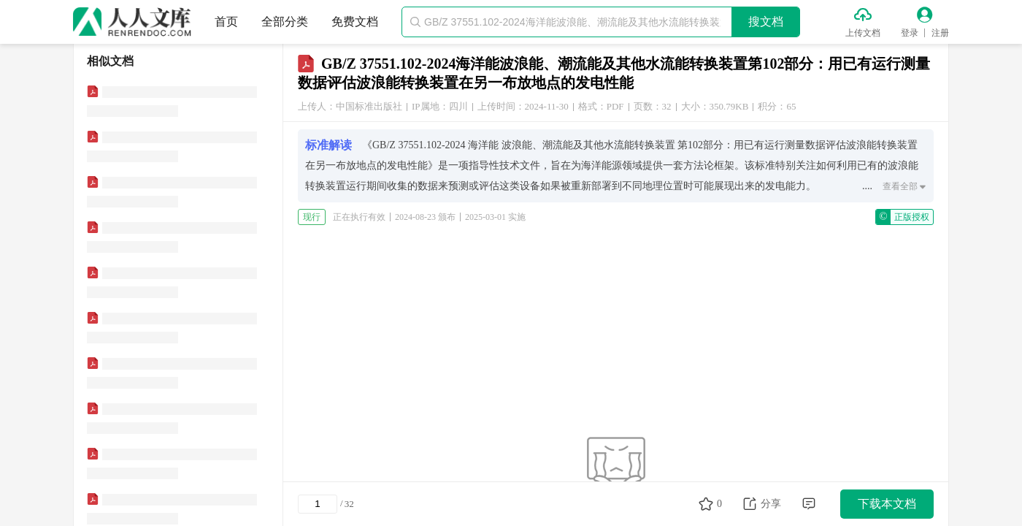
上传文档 (862, 33)
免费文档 (354, 21)
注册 (940, 33)
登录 (909, 33)
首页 (226, 21)
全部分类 (284, 21)
